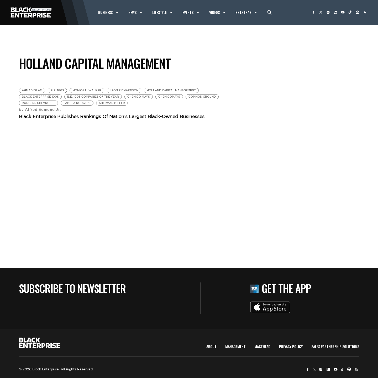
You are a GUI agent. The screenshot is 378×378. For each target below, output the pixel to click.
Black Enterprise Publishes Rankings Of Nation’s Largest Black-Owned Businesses (111, 116)
